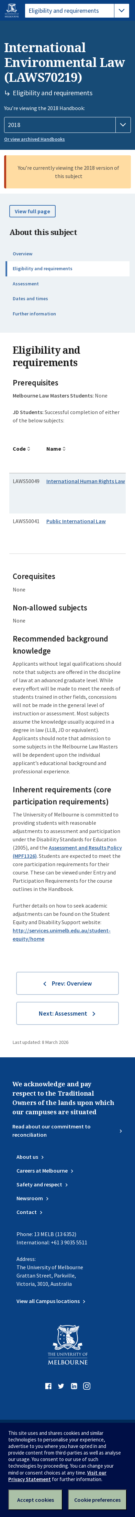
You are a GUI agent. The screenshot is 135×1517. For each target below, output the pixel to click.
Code (19, 448)
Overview (22, 254)
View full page (32, 211)
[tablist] (77, 11)
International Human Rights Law (85, 481)
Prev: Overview (72, 983)
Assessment (26, 284)
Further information (34, 314)
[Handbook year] (67, 125)
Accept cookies (35, 1499)
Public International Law (76, 521)
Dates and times (30, 298)
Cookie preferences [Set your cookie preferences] (97, 1499)
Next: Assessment (63, 1013)
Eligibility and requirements (42, 268)
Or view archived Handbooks (34, 139)
